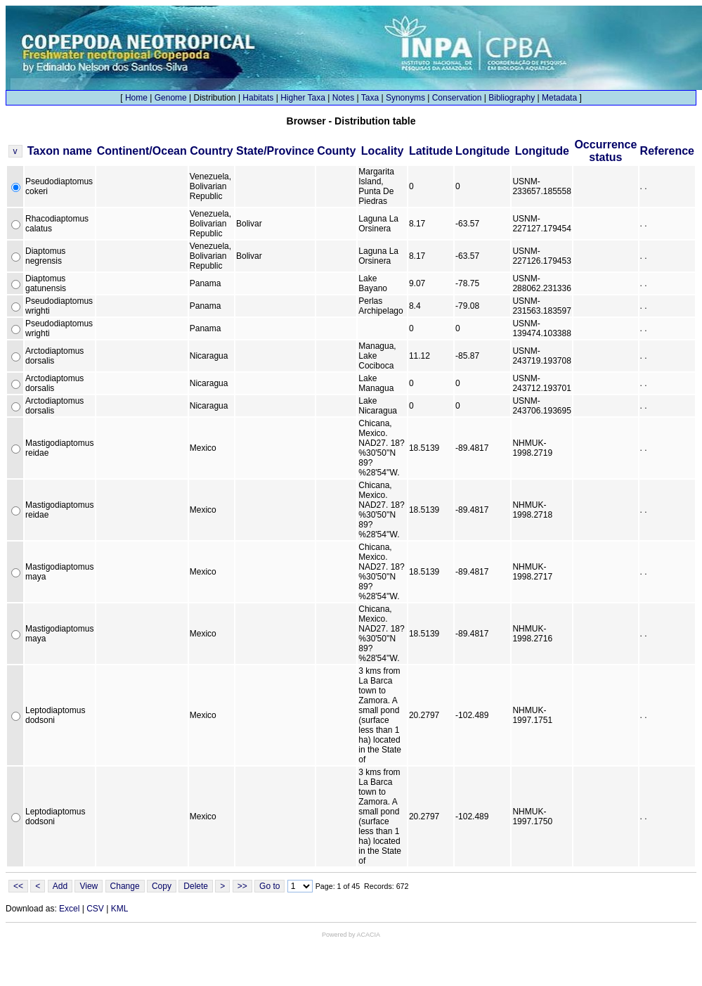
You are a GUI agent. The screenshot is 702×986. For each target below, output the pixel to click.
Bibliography (511, 98)
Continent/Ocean (142, 151)
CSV (95, 909)
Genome (171, 98)
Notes (343, 98)
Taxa (370, 98)
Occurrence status (605, 151)
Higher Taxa (302, 98)
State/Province (275, 151)
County (336, 151)
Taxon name (59, 151)
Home (136, 98)
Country (211, 151)
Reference (667, 151)
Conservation (457, 98)
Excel (69, 909)
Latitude (431, 151)
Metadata (559, 98)
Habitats (257, 98)
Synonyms (405, 98)
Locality (382, 151)
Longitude (482, 151)
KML (120, 909)
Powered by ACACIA (351, 934)
